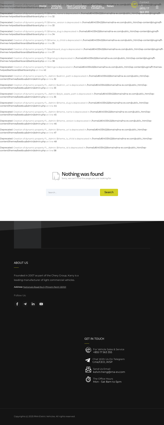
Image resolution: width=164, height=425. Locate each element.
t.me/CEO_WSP (102, 362)
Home (42, 6)
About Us (56, 8)
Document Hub (76, 8)
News (110, 6)
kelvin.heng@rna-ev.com (109, 371)
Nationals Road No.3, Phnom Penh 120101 (44, 287)
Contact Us (97, 8)
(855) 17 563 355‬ (144, 10)
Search (109, 192)
